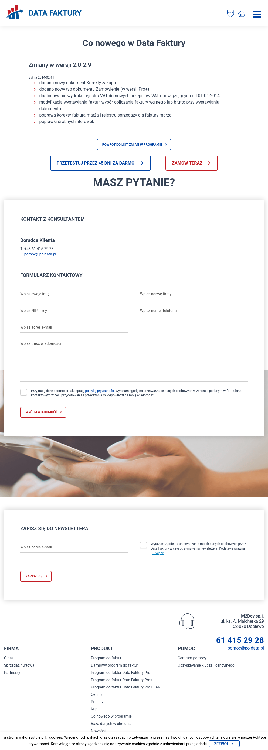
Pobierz (97, 702)
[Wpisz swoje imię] (74, 293)
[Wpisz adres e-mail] (74, 327)
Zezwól (221, 744)
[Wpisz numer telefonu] (194, 310)
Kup (94, 709)
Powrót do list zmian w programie (132, 144)
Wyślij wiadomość (41, 412)
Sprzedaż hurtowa (19, 665)
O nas (9, 658)
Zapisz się (34, 576)
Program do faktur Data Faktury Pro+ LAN (126, 687)
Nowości (98, 731)
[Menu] (257, 14)
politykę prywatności (99, 391)
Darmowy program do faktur (114, 665)
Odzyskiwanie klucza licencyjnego (206, 665)
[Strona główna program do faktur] (43, 13)
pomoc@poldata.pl (40, 254)
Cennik (97, 694)
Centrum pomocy (192, 658)
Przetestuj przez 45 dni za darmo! (96, 163)
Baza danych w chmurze (111, 723)
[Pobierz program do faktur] (230, 14)
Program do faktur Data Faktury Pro (120, 672)
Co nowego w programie (111, 716)
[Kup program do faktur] (241, 14)
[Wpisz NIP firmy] (74, 310)
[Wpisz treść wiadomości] (134, 360)
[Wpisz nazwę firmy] (194, 293)
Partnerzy (12, 672)
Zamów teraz (187, 163)
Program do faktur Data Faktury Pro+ (121, 680)
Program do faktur (106, 658)
